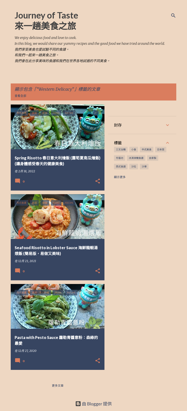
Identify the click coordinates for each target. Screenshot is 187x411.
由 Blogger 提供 (93, 403)
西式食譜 (121, 166)
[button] (98, 181)
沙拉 (133, 166)
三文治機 (121, 149)
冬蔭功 (119, 157)
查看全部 (20, 96)
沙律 (144, 166)
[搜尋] (173, 15)
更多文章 (58, 385)
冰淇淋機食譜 (136, 157)
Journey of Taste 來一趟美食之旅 (46, 20)
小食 (133, 149)
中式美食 (146, 149)
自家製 (152, 157)
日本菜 (160, 149)
